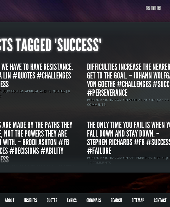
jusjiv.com (9, 91)
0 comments (100, 162)
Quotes (58, 91)
